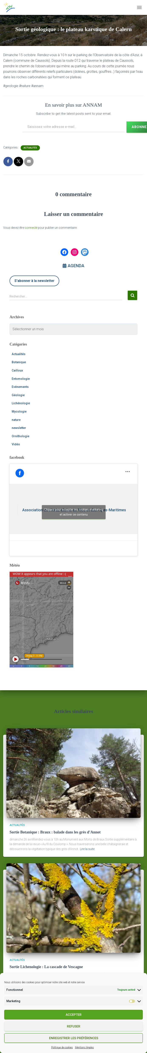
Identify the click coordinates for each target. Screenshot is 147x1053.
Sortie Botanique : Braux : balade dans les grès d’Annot (55, 832)
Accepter (74, 1015)
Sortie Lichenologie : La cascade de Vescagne (46, 967)
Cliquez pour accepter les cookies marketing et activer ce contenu (73, 512)
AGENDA (73, 265)
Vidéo (16, 444)
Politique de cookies (62, 1047)
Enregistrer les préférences (73, 1038)
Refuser (73, 1026)
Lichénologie (21, 403)
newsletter (19, 428)
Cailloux (17, 370)
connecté (31, 227)
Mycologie (19, 411)
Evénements (20, 387)
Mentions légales (84, 1047)
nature (16, 419)
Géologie (18, 395)
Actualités (30, 148)
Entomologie (21, 378)
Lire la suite (87, 849)
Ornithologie (20, 436)
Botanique (19, 362)
